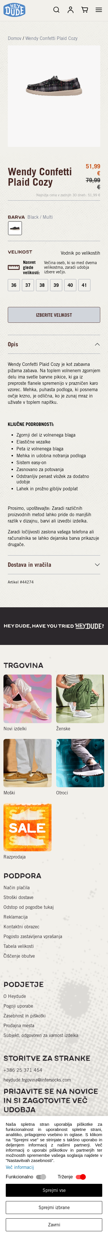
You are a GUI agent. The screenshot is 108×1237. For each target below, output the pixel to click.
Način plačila (16, 887)
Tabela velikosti (18, 946)
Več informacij (20, 1167)
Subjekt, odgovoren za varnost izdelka (40, 1035)
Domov (14, 38)
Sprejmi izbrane (54, 1207)
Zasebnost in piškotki (24, 1016)
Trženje (65, 1176)
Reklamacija (15, 917)
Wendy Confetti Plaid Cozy (51, 38)
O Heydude (14, 996)
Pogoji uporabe (18, 1006)
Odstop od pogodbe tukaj (28, 907)
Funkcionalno (19, 1176)
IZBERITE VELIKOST (54, 315)
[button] (99, 10)
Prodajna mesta (18, 1025)
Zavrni (54, 1225)
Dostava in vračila (29, 564)
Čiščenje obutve (19, 956)
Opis (13, 344)
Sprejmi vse (54, 1190)
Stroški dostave (18, 897)
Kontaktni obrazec (21, 926)
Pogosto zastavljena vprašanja (32, 936)
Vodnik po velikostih (80, 253)
